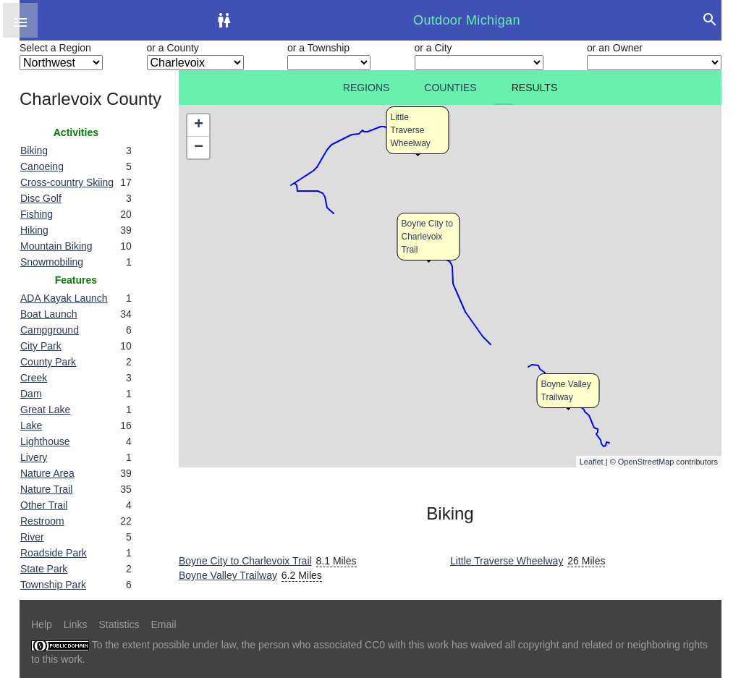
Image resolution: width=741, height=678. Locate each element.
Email (164, 624)
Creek (33, 378)
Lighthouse (45, 441)
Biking (34, 150)
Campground (49, 330)
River (32, 537)
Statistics (118, 624)
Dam (31, 393)
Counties (450, 87)
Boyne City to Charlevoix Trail (427, 237)
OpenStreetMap (646, 461)
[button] (20, 20)
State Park (43, 569)
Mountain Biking (56, 246)
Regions (366, 87)
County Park (48, 362)
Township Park (53, 584)
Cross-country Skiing (67, 182)
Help (41, 624)
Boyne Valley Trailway (228, 575)
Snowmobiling (51, 262)
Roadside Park (53, 553)
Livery (33, 457)
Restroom (42, 521)
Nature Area (47, 473)
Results (535, 87)
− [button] (198, 147)
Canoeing (42, 166)
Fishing (36, 214)
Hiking (34, 230)
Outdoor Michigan (466, 20)
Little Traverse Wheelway (411, 130)
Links (76, 624)
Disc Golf (41, 198)
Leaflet (592, 461)
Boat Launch (48, 314)
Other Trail (43, 505)
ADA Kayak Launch (64, 298)
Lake (31, 425)
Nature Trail (46, 489)
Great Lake (45, 409)
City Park (41, 346)
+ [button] (198, 125)
